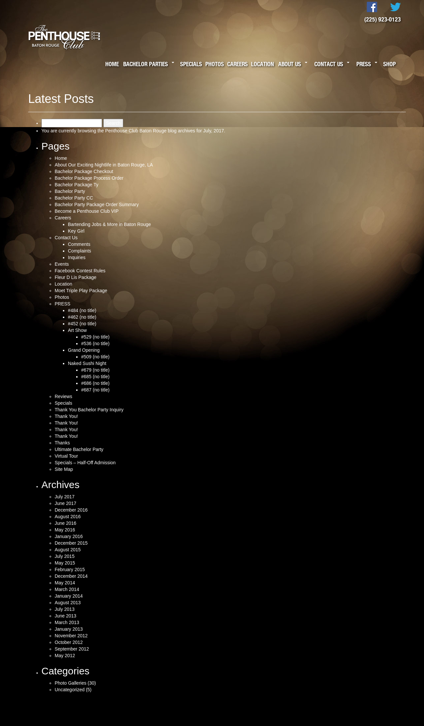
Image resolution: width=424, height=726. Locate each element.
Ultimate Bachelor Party (79, 449)
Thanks (62, 442)
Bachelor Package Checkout (84, 171)
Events (62, 264)
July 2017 (65, 496)
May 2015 (65, 563)
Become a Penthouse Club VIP (87, 211)
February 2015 (70, 569)
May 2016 (65, 529)
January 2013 (69, 629)
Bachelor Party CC (74, 198)
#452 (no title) (82, 323)
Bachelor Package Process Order (89, 178)
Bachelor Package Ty (76, 184)
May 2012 (65, 655)
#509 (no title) (95, 356)
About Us (289, 64)
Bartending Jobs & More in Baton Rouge (109, 224)
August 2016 (68, 516)
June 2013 (65, 615)
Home (112, 64)
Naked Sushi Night (87, 363)
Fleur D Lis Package (75, 277)
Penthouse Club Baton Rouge (135, 130)
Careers (237, 64)
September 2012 (72, 649)
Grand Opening (84, 350)
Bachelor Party (70, 191)
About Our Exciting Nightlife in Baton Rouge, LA (104, 164)
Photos (214, 64)
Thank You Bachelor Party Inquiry (89, 409)
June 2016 (65, 523)
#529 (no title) (95, 337)
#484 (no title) (82, 310)
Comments (79, 244)
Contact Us (328, 64)
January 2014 (69, 596)
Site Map (64, 469)
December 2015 (71, 543)
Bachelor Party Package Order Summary (97, 204)
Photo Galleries (70, 683)
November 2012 (71, 635)
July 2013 (65, 609)
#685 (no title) (95, 376)
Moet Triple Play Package (81, 290)
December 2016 (71, 510)
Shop (389, 64)
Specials (191, 64)
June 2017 (65, 503)
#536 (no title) (95, 343)
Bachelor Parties (145, 64)
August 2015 (68, 549)
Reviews (63, 396)
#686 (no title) (95, 383)
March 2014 (67, 589)
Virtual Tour (66, 456)
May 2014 (65, 582)
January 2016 (69, 536)
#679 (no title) (95, 370)
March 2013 (67, 622)
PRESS (62, 303)
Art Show (77, 330)
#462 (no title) (82, 317)
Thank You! (66, 416)
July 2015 (65, 556)
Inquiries (76, 257)
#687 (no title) (95, 389)
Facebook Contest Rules (80, 270)
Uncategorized (69, 689)
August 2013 (68, 602)
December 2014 (71, 576)
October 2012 (69, 642)
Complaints (79, 250)
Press (363, 64)
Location (262, 64)
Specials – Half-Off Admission (85, 462)
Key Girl (76, 231)
